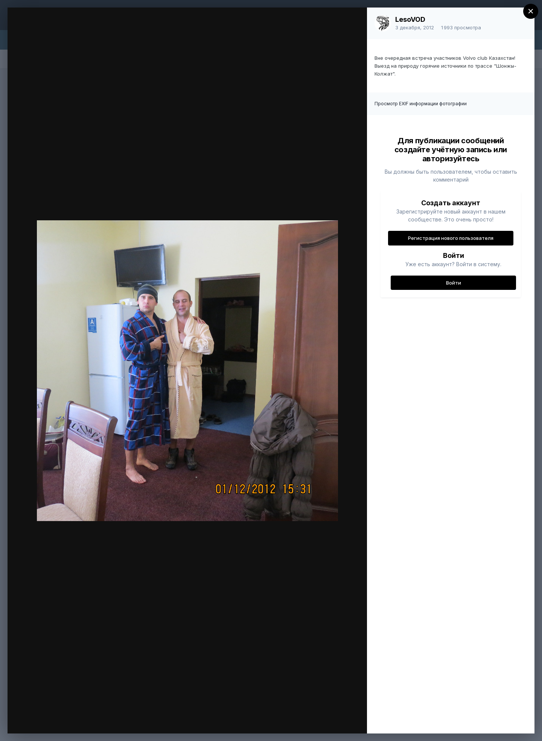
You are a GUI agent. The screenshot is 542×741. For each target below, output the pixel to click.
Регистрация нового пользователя (450, 238)
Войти (453, 283)
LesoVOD (410, 19)
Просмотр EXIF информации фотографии (421, 103)
